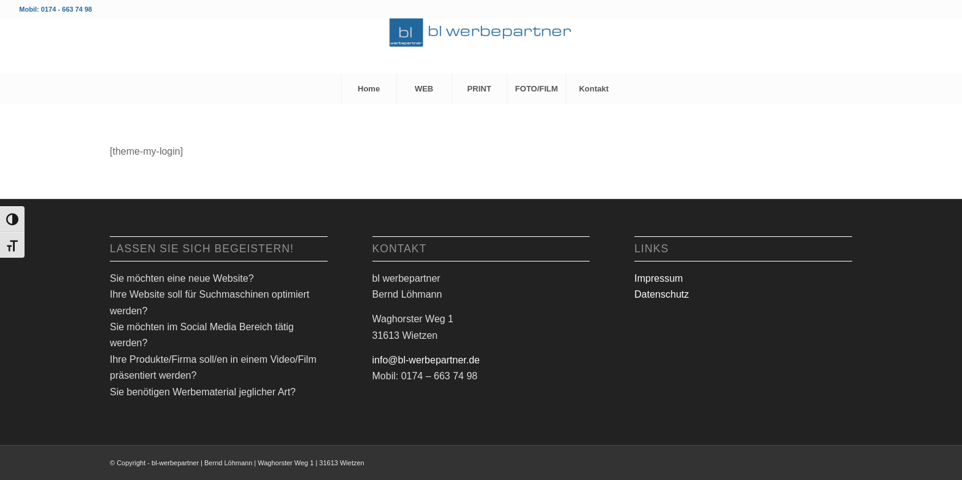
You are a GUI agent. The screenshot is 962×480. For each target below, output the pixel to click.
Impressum (658, 278)
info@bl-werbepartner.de (426, 360)
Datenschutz (661, 294)
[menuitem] (368, 89)
